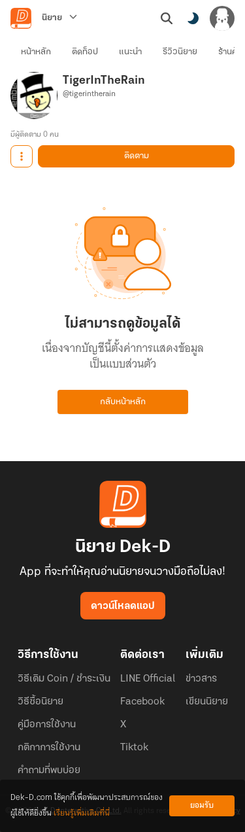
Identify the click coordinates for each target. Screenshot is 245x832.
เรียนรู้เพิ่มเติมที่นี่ (82, 813)
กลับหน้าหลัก (123, 402)
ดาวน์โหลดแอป (123, 606)
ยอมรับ (202, 805)
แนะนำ (130, 52)
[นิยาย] (59, 18)
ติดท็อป (85, 52)
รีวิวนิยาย (180, 52)
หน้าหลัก (36, 52)
